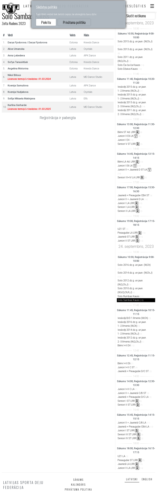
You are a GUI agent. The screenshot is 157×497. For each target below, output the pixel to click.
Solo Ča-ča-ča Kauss (129, 65)
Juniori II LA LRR (126, 468)
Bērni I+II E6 (124, 363)
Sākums (78, 480)
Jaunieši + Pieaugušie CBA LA (133, 426)
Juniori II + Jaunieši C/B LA (132, 422)
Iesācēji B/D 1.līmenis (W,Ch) (133, 318)
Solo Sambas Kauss (129, 300)
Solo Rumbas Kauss (128, 296)
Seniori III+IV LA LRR (129, 177)
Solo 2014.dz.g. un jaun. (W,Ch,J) (135, 272)
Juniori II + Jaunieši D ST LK (132, 169)
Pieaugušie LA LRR (128, 232)
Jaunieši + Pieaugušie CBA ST (133, 195)
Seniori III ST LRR (127, 434)
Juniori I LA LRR (126, 203)
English (147, 479)
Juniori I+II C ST (126, 367)
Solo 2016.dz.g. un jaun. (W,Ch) (134, 264)
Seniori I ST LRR (126, 400)
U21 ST (121, 228)
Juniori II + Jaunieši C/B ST (132, 393)
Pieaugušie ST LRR (128, 460)
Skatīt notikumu (136, 15)
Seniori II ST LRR (127, 404)
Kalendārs (78, 484)
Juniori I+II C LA (126, 389)
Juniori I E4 (123, 139)
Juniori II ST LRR (126, 240)
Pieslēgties (135, 6)
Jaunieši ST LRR (126, 236)
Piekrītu (46, 22)
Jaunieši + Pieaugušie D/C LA (133, 396)
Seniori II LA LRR (126, 211)
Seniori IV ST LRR (127, 438)
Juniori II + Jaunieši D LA (131, 199)
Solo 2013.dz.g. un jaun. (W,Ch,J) (135, 49)
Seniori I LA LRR (126, 207)
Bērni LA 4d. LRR (126, 161)
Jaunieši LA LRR (126, 464)
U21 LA (121, 456)
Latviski (132, 479)
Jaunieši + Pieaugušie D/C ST (133, 371)
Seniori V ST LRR (127, 143)
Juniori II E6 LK (126, 135)
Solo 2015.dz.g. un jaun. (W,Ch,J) (135, 41)
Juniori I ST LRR (126, 430)
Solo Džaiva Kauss (128, 68)
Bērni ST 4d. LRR (126, 132)
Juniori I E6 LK (125, 165)
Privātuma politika (74, 22)
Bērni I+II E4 (124, 345)
